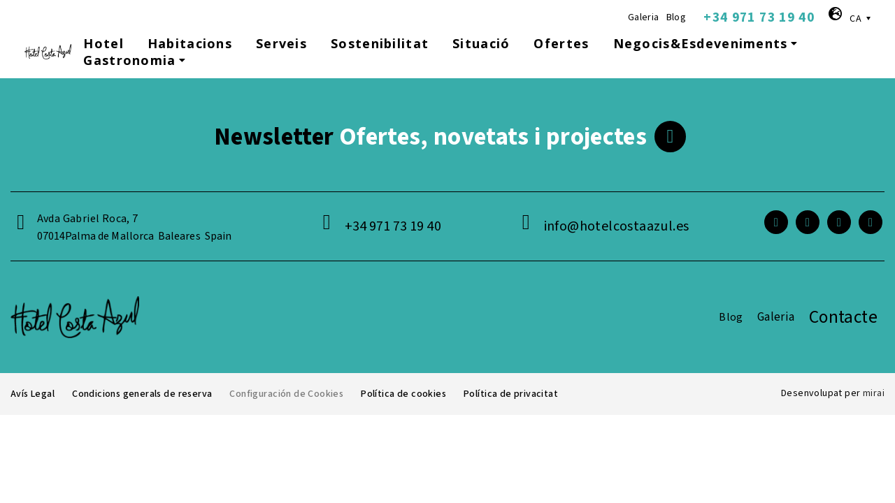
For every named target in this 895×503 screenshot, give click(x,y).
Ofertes (561, 43)
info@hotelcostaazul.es (616, 226)
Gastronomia (136, 60)
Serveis (281, 43)
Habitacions (190, 43)
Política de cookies (407, 394)
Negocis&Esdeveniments (707, 43)
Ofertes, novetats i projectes (430, 136)
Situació (481, 43)
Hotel (103, 43)
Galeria (643, 17)
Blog (676, 17)
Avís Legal (32, 394)
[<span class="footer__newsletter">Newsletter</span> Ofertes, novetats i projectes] (670, 136)
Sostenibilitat (380, 43)
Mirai (874, 393)
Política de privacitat (513, 394)
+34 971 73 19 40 (759, 17)
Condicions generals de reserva (144, 394)
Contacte (843, 317)
